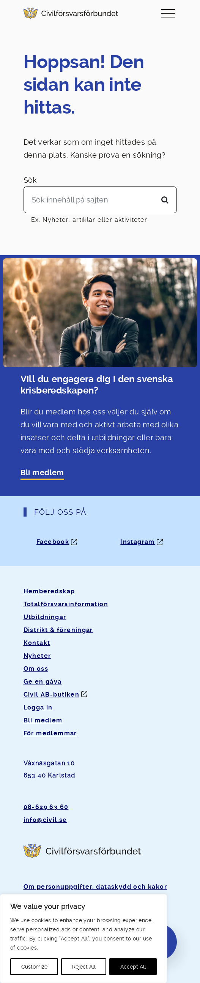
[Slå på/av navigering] (168, 13)
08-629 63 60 (46, 807)
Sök (30, 180)
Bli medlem (42, 472)
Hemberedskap (49, 591)
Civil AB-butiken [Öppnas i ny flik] (51, 694)
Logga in (38, 707)
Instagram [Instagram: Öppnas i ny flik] (137, 541)
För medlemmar (50, 733)
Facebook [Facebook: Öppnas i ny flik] (52, 541)
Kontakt (37, 642)
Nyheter (37, 655)
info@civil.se (45, 819)
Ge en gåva (43, 681)
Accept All (133, 967)
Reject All (84, 967)
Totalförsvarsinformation (66, 604)
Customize (34, 967)
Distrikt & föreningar (58, 630)
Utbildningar (45, 617)
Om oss (36, 668)
